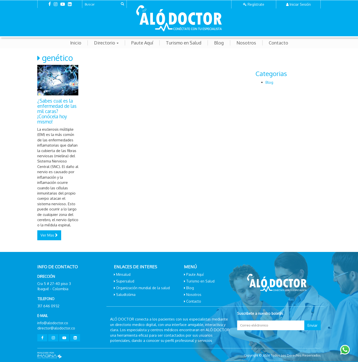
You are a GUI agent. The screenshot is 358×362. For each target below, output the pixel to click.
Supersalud (125, 281)
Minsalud (123, 274)
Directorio (106, 42)
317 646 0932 (48, 306)
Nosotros (246, 42)
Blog (219, 42)
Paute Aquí (142, 42)
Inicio (75, 42)
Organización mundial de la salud (143, 288)
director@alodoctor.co (56, 328)
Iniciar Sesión (300, 4)
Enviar (312, 325)
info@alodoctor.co (52, 323)
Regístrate (256, 4)
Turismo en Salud (183, 42)
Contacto (278, 42)
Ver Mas (49, 235)
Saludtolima (125, 294)
